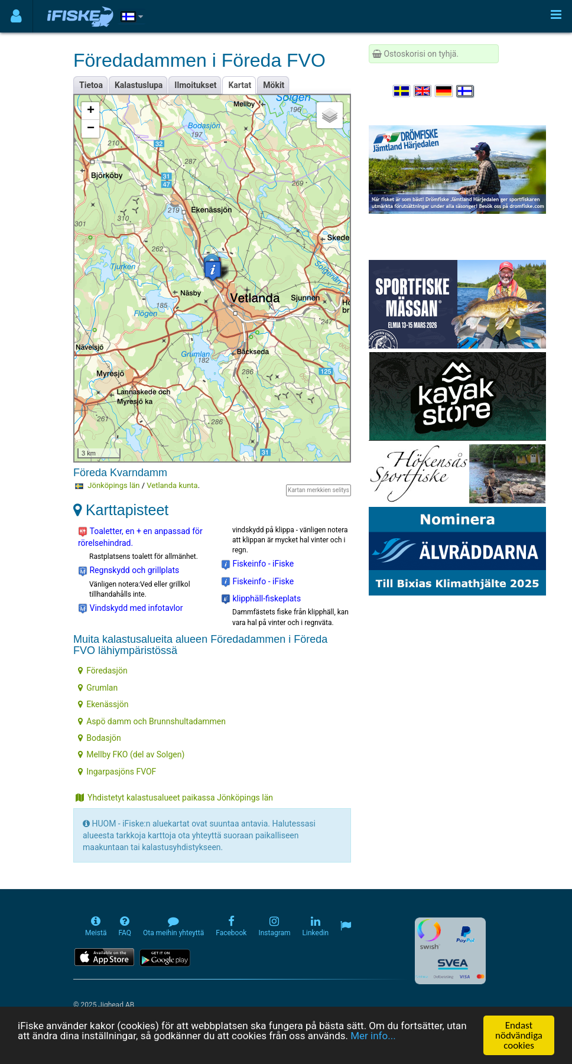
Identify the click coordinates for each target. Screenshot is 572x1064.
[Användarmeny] (16, 16)
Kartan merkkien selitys (318, 490)
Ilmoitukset (195, 85)
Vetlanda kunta (172, 485)
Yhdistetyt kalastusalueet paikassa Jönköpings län (174, 797)
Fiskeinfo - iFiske (257, 564)
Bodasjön (99, 738)
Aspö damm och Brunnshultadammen (152, 721)
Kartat (239, 85)
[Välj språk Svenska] (402, 91)
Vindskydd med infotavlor (130, 608)
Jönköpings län (113, 485)
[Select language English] (423, 91)
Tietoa (91, 85)
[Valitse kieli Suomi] (465, 91)
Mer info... (372, 1036)
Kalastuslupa (138, 85)
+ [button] (91, 111)
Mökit (273, 85)
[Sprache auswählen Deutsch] (444, 91)
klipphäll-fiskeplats (261, 599)
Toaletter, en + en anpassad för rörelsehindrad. (140, 537)
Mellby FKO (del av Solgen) (131, 754)
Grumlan (98, 687)
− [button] (91, 129)
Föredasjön (102, 670)
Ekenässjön (103, 704)
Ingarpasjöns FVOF (117, 771)
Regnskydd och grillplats (128, 570)
